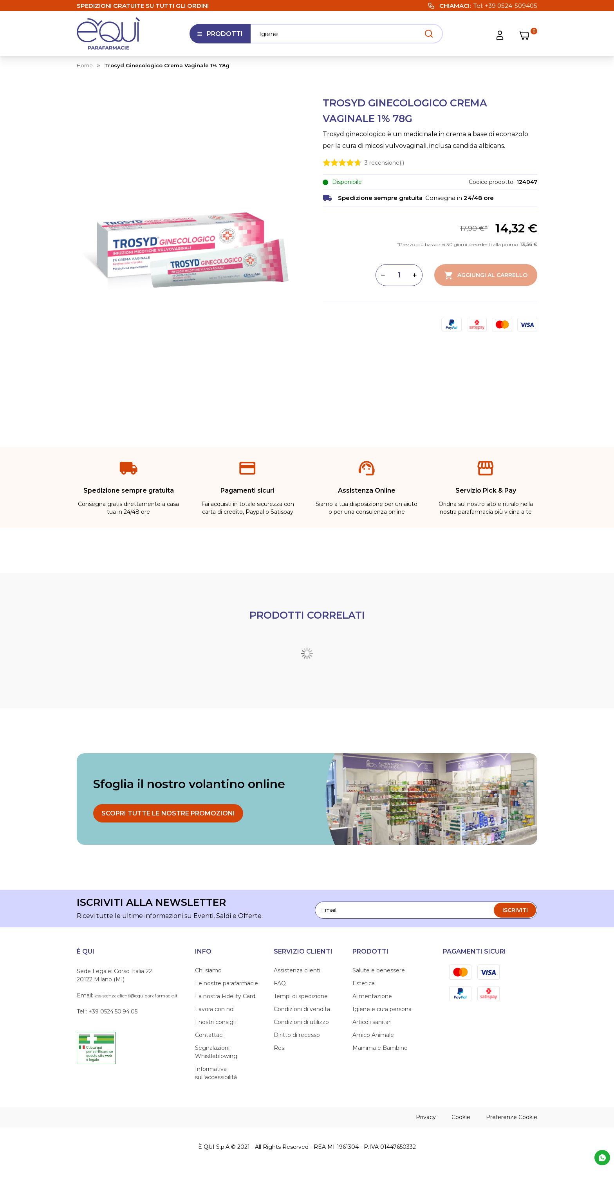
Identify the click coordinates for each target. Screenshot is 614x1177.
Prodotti (220, 36)
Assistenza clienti (297, 970)
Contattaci (209, 1034)
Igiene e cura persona (382, 1009)
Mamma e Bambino (380, 1047)
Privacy (426, 1117)
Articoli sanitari (372, 1022)
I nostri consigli (215, 1022)
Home (85, 65)
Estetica (363, 983)
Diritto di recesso (297, 1034)
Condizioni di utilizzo (301, 1022)
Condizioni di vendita (302, 1009)
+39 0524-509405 (511, 5)
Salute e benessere (378, 970)
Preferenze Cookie (511, 1117)
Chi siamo (208, 970)
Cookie (460, 1117)
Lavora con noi (215, 1009)
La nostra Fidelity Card (225, 996)
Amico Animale (373, 1034)
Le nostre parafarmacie (226, 983)
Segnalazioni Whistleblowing (216, 1052)
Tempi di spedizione (301, 996)
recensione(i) (384, 162)
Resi (279, 1047)
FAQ (280, 983)
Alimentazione (372, 996)
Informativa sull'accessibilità (216, 1073)
